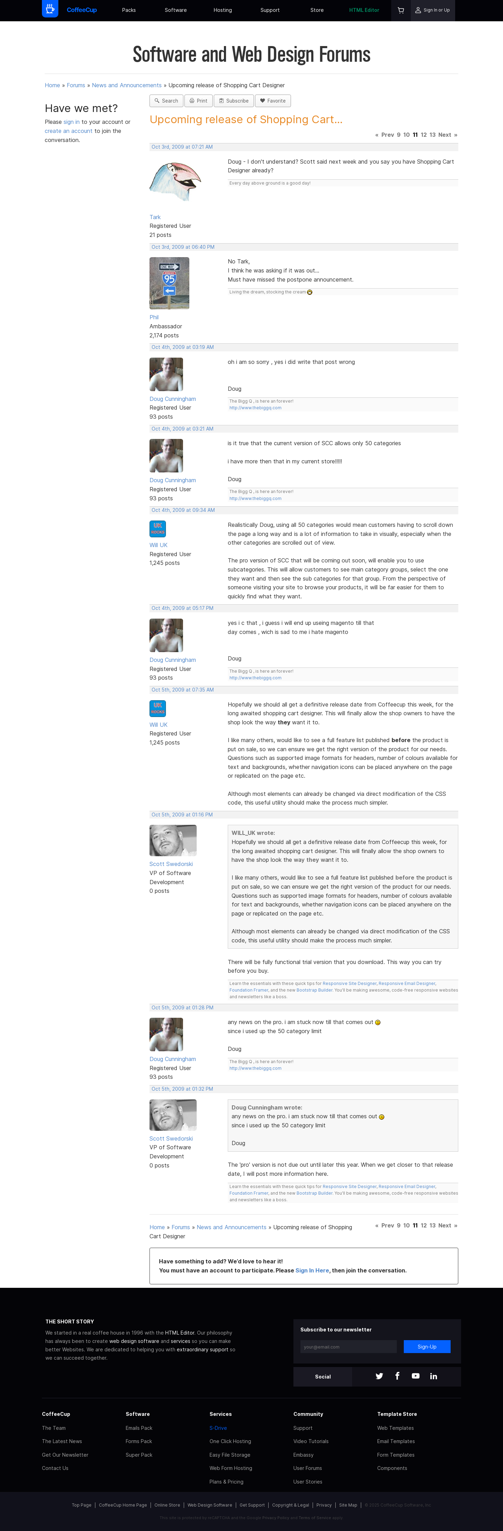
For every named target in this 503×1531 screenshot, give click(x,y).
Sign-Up (427, 1347)
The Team (54, 1428)
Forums (76, 85)
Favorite (273, 101)
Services (221, 1414)
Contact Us (55, 1468)
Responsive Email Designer (407, 983)
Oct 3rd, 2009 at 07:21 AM (182, 147)
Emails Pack (139, 1428)
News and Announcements (127, 85)
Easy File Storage (230, 1455)
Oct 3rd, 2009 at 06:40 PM (183, 247)
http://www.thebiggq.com (255, 407)
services (180, 1341)
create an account (69, 130)
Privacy (324, 1505)
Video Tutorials (311, 1441)
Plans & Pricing (226, 1482)
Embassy (303, 1455)
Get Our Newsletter (65, 1455)
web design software (134, 1341)
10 (406, 134)
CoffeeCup (56, 1414)
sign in (72, 121)
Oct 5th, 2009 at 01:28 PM (182, 1007)
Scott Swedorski (171, 863)
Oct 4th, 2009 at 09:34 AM (183, 510)
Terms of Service (315, 1517)
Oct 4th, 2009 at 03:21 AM (182, 429)
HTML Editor (364, 10)
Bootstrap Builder (315, 990)
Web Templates (395, 1428)
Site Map (348, 1505)
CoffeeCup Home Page (123, 1505)
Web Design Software (210, 1505)
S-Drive (218, 1428)
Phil (154, 317)
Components (392, 1468)
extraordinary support (202, 1349)
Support (270, 10)
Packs (129, 10)
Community (308, 1414)
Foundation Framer (248, 990)
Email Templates (396, 1441)
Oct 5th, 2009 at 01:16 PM (182, 814)
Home (52, 85)
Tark (155, 217)
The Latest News (62, 1441)
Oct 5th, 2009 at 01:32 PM (182, 1089)
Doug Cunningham (173, 398)
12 (424, 134)
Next (444, 134)
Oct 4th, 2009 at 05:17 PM (182, 608)
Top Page (82, 1505)
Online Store (167, 1505)
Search (166, 101)
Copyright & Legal (290, 1505)
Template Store (397, 1414)
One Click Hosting (230, 1441)
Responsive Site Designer (350, 983)
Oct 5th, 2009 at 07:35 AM (183, 690)
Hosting (223, 10)
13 (433, 134)
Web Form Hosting (231, 1468)
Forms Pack (139, 1441)
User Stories (307, 1482)
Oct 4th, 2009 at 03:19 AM (183, 347)
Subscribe (234, 101)
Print (198, 101)
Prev (387, 134)
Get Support (252, 1505)
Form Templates (396, 1455)
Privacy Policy (275, 1517)
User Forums (307, 1468)
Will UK (159, 545)
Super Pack (139, 1455)
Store (317, 10)
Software (176, 10)
